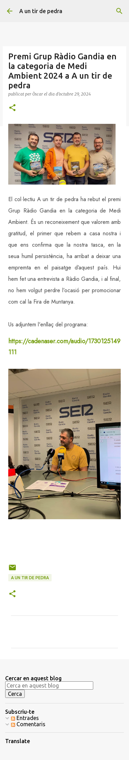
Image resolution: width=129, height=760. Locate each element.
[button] (12, 108)
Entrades (25, 718)
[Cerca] (119, 11)
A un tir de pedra (40, 11)
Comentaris (28, 724)
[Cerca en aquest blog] (49, 685)
